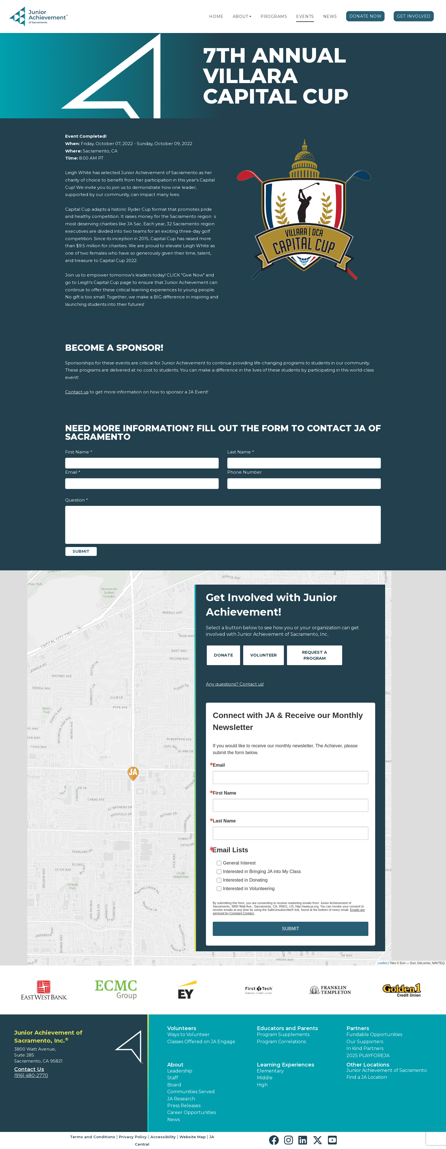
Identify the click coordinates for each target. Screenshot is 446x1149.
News (330, 16)
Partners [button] (357, 1028)
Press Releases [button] (184, 1105)
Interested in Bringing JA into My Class (262, 871)
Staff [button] (172, 1077)
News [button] (173, 1119)
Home (216, 16)
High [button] (262, 1085)
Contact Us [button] (29, 1069)
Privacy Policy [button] (133, 1136)
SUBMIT (290, 928)
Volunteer (263, 655)
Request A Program (314, 655)
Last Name (240, 452)
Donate (223, 655)
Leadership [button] (179, 1071)
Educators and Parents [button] (287, 1028)
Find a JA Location (366, 1077)
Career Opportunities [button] (191, 1112)
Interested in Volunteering (248, 888)
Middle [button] (264, 1077)
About (240, 16)
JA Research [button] (181, 1098)
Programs (274, 16)
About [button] (175, 1064)
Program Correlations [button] (281, 1041)
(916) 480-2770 (31, 1075)
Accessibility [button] (163, 1136)
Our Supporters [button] (364, 1041)
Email (72, 472)
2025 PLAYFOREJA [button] (367, 1055)
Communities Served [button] (191, 1091)
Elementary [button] (270, 1071)
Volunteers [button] (181, 1028)
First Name (78, 452)
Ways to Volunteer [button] (188, 1034)
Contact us (76, 392)
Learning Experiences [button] (285, 1064)
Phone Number (244, 472)
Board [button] (174, 1085)
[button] (250, 16)
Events (305, 16)
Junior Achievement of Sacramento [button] (386, 1070)
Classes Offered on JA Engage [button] (201, 1041)
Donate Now (365, 16)
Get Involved (414, 16)
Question (76, 500)
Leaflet (382, 963)
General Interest (239, 863)
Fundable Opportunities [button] (374, 1034)
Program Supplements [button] (283, 1034)
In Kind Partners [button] (364, 1048)
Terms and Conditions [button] (92, 1136)
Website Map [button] (192, 1136)
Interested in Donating (245, 880)
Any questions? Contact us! (235, 684)
